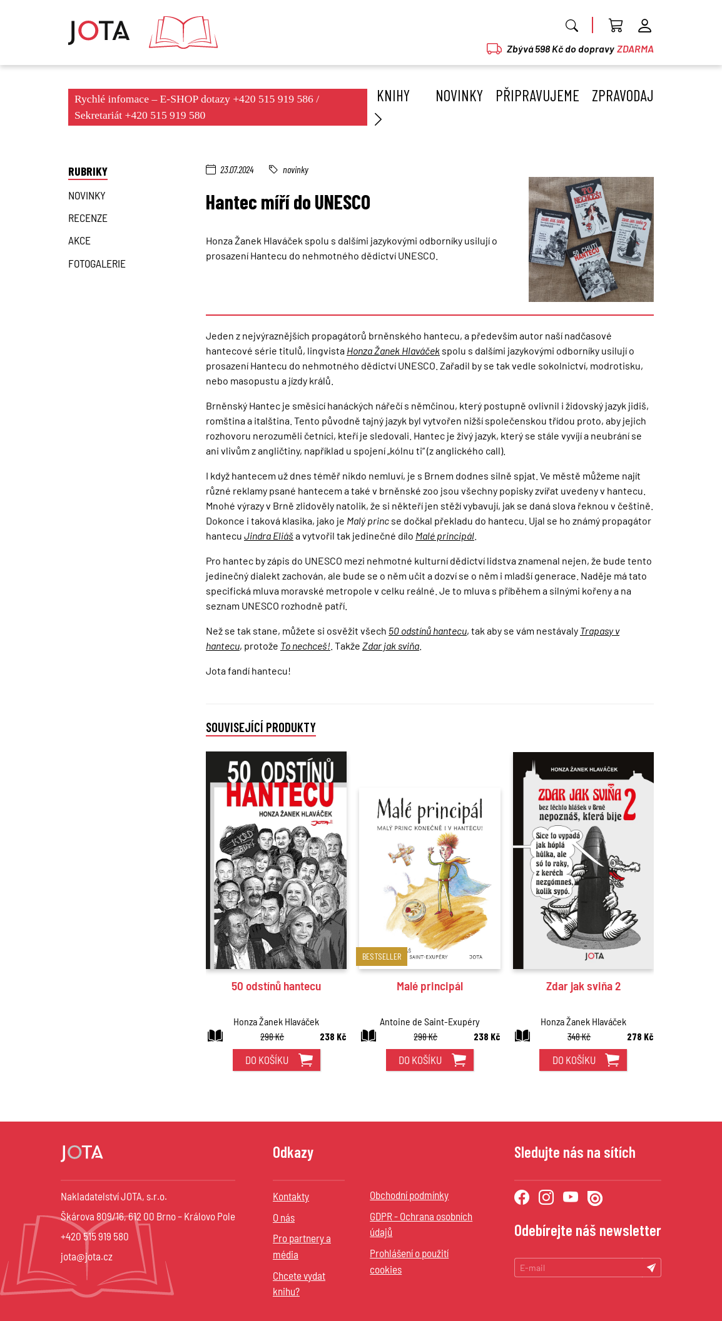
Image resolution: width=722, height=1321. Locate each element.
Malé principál (444, 535)
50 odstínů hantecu (428, 630)
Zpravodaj (623, 95)
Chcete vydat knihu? (299, 1283)
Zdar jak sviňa (390, 645)
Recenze (88, 217)
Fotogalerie (97, 263)
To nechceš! (305, 645)
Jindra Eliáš (268, 535)
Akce (79, 240)
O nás (284, 1217)
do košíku (266, 1059)
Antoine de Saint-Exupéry (430, 1021)
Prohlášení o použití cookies (409, 1261)
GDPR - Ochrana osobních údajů (421, 1224)
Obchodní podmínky (409, 1194)
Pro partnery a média (302, 1246)
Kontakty (291, 1196)
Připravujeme (537, 95)
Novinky (459, 95)
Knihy (390, 107)
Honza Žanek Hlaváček (393, 350)
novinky (87, 195)
